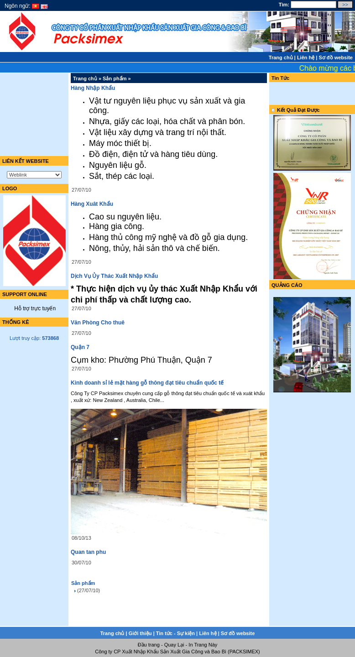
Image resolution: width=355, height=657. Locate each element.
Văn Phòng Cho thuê (98, 322)
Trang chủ (281, 57)
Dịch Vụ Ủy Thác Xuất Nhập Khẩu (114, 276)
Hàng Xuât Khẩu (92, 204)
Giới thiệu (140, 633)
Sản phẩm (114, 78)
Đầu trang (149, 644)
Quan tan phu (88, 552)
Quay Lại (174, 644)
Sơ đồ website (335, 57)
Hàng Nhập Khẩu (93, 88)
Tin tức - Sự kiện (175, 633)
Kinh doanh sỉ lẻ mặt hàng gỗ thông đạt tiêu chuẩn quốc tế (147, 383)
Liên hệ (305, 57)
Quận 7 (80, 347)
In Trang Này (202, 644)
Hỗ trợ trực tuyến (34, 308)
